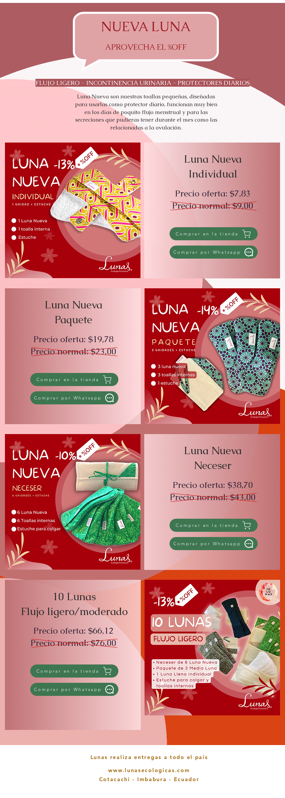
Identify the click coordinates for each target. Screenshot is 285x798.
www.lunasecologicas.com (149, 770)
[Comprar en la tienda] (214, 233)
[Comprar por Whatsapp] (214, 252)
